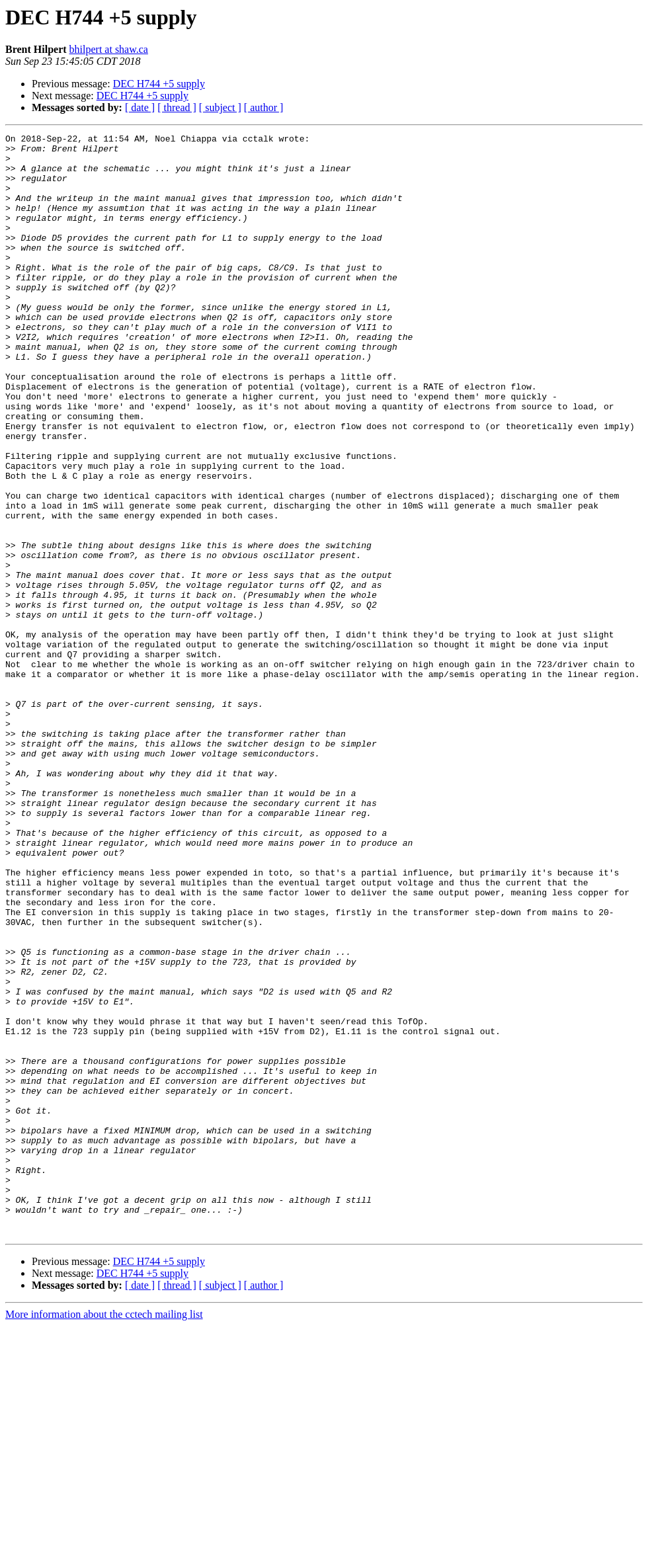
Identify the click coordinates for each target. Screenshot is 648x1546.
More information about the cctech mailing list (104, 1534)
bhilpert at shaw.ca (108, 49)
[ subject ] (220, 107)
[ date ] (140, 107)
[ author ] (264, 107)
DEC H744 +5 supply (159, 83)
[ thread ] (176, 107)
